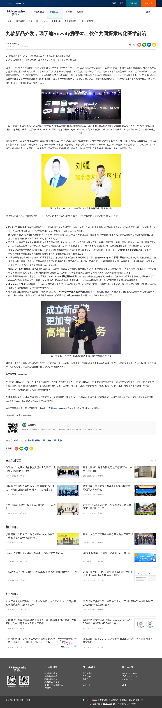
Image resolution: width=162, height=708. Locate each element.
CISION (132, 700)
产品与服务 (39, 12)
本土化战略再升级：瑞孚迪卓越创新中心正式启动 (31, 506)
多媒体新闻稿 (70, 21)
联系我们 (81, 12)
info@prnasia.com (129, 676)
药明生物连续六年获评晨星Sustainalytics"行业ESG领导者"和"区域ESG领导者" (107, 622)
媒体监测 (148, 3)
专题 (30, 21)
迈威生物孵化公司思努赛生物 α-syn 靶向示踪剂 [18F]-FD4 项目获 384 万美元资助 (108, 573)
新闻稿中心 (55, 12)
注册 (114, 3)
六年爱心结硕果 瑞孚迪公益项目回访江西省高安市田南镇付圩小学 (107, 506)
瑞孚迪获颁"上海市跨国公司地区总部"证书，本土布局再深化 (107, 469)
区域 (46, 21)
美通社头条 (56, 21)
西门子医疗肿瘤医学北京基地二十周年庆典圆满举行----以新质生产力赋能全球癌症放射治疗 (118, 603)
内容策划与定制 (50, 673)
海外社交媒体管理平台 (53, 685)
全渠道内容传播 (50, 676)
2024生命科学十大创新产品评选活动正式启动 (107, 553)
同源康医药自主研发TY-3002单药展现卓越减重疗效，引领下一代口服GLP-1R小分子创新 (30, 640)
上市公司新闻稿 (86, 21)
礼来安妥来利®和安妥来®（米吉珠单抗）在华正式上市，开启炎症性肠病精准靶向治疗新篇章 (41, 603)
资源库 (68, 12)
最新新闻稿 (20, 21)
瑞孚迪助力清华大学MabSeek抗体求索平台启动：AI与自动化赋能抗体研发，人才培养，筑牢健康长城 (30, 488)
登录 (122, 3)
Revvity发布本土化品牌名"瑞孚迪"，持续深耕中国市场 (34, 553)
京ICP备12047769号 (128, 704)
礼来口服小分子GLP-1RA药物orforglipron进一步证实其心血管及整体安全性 (118, 640)
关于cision (87, 676)
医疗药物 (58, 440)
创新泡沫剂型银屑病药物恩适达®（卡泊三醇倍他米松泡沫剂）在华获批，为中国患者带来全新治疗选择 (41, 622)
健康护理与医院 (32, 440)
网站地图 (19, 700)
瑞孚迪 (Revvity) (12, 43)
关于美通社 (89, 667)
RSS (28, 700)
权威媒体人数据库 (51, 682)
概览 (9, 21)
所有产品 (48, 688)
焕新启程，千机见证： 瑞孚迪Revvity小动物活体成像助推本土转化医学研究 (30, 536)
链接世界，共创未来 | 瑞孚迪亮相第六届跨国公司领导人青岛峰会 (108, 488)
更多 (153, 460)
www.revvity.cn (60, 408)
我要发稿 (133, 3)
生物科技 (18, 440)
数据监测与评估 (50, 679)
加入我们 (86, 679)
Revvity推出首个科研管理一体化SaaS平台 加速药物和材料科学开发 (41, 572)
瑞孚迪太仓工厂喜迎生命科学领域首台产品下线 (108, 534)
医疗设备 (47, 440)
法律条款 (9, 700)
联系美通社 (128, 667)
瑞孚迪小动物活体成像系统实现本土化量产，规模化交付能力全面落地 (31, 469)
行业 (38, 21)
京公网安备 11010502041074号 (104, 704)
